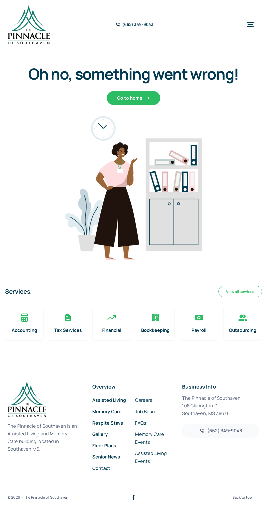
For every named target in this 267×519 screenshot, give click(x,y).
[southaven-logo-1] (29, 7)
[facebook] (133, 497)
